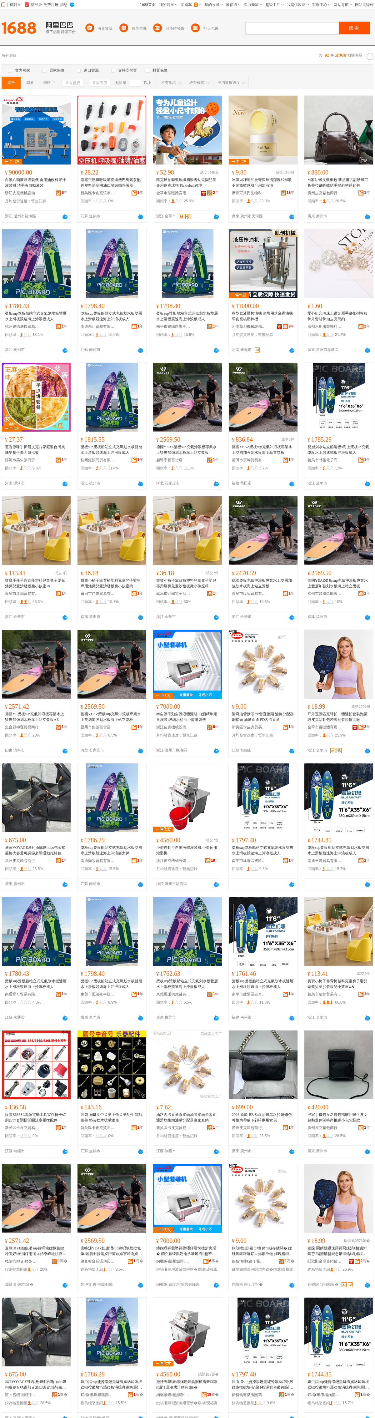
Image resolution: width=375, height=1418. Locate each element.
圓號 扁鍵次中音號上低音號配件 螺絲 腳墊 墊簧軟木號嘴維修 (111, 1117)
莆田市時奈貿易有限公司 (98, 593)
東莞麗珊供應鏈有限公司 (173, 994)
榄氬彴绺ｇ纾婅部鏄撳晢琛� (22, 1261)
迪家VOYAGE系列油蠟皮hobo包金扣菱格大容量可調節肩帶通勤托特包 (35, 850)
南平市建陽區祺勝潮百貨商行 (249, 860)
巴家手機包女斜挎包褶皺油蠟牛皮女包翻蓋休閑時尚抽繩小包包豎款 (338, 1117)
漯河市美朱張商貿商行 (22, 460)
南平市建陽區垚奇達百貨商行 (249, 994)
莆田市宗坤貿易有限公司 (249, 460)
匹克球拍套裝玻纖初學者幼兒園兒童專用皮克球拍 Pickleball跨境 (186, 183)
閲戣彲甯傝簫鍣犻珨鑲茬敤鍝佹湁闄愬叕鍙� (325, 1261)
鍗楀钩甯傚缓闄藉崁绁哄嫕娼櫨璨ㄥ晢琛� (249, 1395)
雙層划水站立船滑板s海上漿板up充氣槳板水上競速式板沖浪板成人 (338, 450)
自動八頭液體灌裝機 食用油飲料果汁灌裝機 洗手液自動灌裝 (35, 183)
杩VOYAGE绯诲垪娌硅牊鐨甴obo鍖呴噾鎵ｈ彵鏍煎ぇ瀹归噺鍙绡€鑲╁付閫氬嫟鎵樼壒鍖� (35, 1385)
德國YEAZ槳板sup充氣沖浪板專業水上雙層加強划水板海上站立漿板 (186, 450)
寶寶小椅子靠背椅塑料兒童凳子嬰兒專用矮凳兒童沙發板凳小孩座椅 (111, 583)
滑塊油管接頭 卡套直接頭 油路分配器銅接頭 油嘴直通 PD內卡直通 (263, 717)
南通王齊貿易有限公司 (325, 860)
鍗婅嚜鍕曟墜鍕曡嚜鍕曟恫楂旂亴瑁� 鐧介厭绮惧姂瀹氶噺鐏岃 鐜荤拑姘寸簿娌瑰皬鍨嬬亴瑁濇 (186, 1251)
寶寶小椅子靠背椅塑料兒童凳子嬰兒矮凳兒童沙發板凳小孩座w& (338, 984)
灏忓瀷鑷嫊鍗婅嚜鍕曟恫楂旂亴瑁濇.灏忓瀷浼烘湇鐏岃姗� (187, 1385)
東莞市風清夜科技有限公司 (98, 994)
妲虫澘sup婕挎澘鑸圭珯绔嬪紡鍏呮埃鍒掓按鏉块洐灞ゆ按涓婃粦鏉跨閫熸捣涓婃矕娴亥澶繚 (111, 1385)
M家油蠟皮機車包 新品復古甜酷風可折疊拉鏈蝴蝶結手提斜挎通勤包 (338, 183)
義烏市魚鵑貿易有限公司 (22, 593)
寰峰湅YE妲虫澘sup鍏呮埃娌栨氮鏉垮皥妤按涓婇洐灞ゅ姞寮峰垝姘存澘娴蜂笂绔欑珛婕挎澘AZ (35, 1251)
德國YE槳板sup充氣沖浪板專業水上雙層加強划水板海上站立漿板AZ (34, 717)
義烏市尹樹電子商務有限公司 (173, 593)
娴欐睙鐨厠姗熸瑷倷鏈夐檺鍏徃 (173, 1261)
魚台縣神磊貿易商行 (22, 727)
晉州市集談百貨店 (96, 727)
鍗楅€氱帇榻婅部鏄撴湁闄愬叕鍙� (325, 1395)
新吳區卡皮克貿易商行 (98, 193)
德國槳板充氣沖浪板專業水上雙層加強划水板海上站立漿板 (262, 583)
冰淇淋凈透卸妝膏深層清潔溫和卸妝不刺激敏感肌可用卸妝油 (262, 183)
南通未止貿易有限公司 (98, 326)
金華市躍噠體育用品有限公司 (173, 193)
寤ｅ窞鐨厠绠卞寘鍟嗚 (22, 1395)
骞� (63, 1261)
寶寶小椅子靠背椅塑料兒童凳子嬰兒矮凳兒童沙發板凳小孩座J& (35, 583)
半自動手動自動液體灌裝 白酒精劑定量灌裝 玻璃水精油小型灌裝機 (186, 717)
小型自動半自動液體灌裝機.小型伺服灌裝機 (186, 850)
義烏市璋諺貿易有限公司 (249, 593)
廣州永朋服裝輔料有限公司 (325, 326)
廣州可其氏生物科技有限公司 (249, 193)
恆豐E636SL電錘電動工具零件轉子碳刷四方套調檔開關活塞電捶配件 (35, 1117)
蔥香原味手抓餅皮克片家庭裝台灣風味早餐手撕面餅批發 (35, 450)
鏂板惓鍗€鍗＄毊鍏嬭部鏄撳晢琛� (249, 1261)
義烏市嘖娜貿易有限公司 (325, 994)
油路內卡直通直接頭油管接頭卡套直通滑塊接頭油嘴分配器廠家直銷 (186, 1117)
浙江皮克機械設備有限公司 (22, 193)
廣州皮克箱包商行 (323, 193)
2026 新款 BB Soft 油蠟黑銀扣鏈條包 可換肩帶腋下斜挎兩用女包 (262, 1117)
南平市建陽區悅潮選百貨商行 (173, 326)
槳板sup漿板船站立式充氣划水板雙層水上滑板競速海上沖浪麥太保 (111, 850)
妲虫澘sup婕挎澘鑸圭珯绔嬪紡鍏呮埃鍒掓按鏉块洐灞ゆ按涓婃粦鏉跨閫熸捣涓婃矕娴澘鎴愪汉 (262, 1385)
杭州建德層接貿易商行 (22, 326)
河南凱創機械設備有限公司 (249, 326)
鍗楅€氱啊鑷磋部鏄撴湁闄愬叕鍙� (98, 1395)
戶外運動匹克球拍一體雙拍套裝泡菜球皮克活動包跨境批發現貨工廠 (338, 717)
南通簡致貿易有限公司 (98, 860)
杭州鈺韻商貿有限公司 (98, 460)
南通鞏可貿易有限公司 (22, 994)
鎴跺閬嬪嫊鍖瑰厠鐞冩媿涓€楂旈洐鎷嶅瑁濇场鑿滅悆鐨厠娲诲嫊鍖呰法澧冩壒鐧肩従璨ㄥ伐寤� (337, 1251)
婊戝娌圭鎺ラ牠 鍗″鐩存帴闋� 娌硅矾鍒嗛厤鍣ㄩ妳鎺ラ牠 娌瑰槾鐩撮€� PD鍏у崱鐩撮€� (262, 1251)
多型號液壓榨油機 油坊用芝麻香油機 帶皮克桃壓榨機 (262, 316)
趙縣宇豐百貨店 (169, 460)
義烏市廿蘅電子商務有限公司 (325, 460)
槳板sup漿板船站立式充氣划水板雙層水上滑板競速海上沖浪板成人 (36, 316)
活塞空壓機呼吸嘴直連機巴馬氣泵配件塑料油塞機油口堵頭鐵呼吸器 (111, 183)
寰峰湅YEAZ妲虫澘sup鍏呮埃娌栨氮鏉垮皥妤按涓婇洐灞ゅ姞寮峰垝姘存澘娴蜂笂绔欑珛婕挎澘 (111, 1251)
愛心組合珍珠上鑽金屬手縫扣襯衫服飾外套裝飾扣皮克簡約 (338, 316)
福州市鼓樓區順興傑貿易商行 (325, 593)
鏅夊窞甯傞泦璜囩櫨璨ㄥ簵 (98, 1261)
